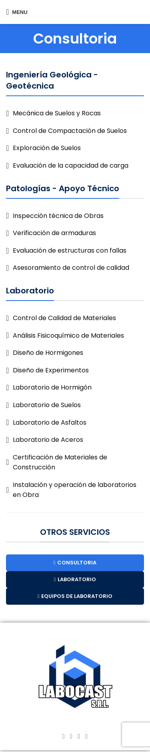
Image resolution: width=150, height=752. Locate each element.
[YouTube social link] (79, 736)
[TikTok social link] (86, 736)
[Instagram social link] (71, 736)
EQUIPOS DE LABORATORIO (75, 596)
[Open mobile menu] (17, 12)
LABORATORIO (75, 579)
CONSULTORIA (75, 562)
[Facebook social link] (63, 736)
